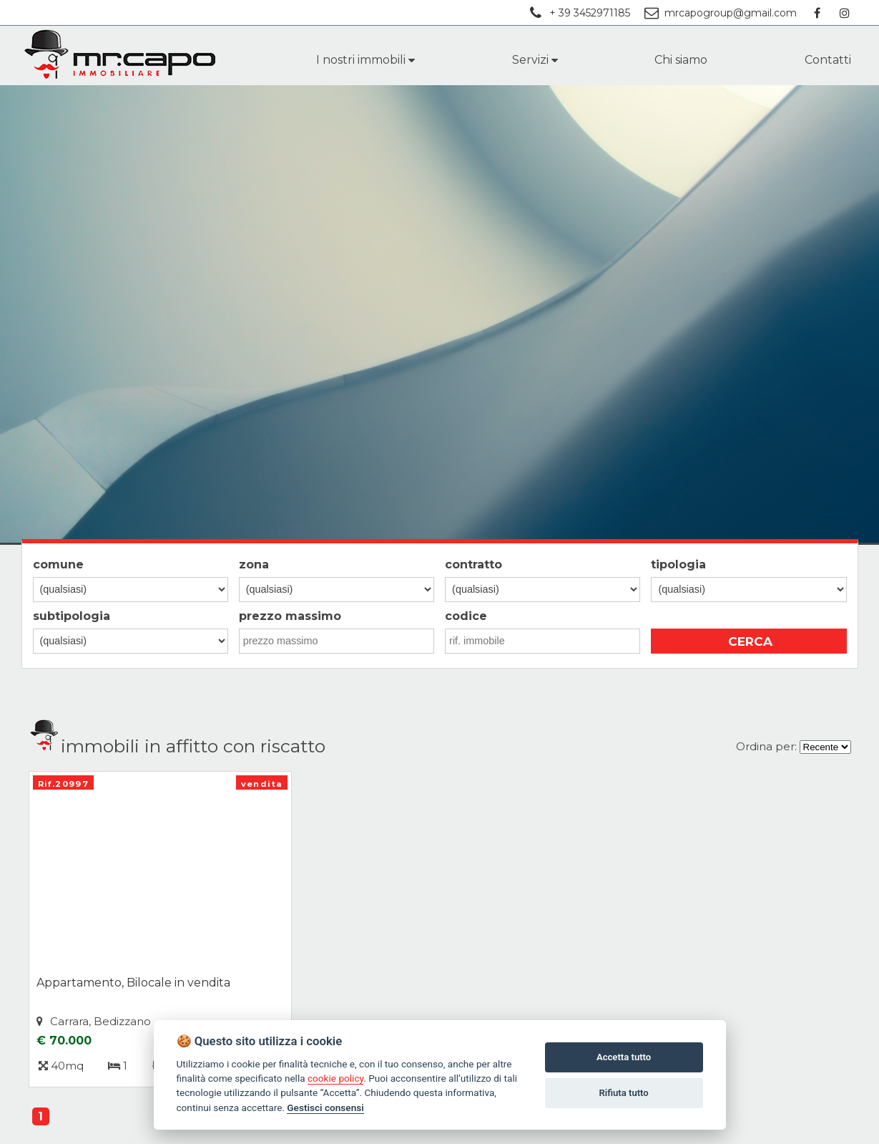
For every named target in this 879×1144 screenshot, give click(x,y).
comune (58, 564)
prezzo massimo (290, 616)
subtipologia (71, 616)
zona (254, 564)
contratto (473, 564)
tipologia (678, 564)
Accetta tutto (623, 1057)
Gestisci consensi (325, 1107)
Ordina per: (766, 746)
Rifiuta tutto (623, 1092)
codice (466, 616)
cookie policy (335, 1078)
